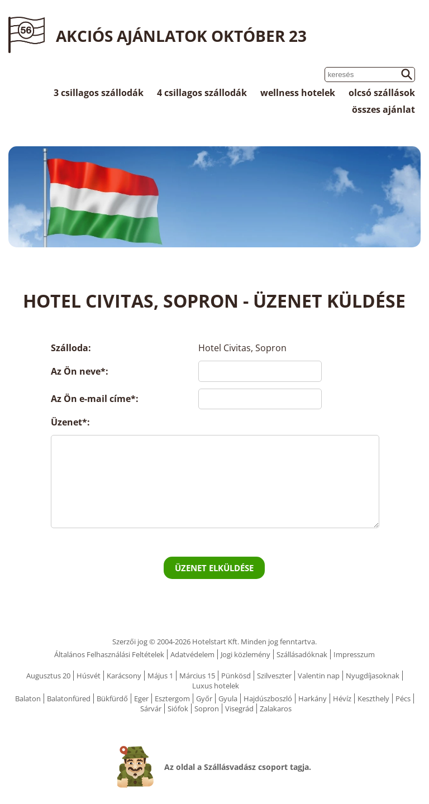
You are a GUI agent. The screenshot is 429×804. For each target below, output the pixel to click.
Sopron (206, 709)
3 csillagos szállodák (99, 93)
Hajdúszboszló (268, 698)
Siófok (178, 709)
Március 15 (197, 676)
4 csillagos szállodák (202, 93)
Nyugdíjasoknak (372, 676)
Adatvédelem (192, 654)
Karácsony (124, 676)
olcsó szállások (382, 93)
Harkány (312, 698)
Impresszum (354, 654)
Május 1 (160, 676)
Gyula (227, 698)
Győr (204, 698)
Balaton (28, 698)
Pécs (403, 698)
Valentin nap (319, 676)
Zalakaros (276, 709)
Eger (141, 698)
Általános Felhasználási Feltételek (109, 654)
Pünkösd (236, 676)
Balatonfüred (68, 698)
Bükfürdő (112, 698)
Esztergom (172, 698)
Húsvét (89, 676)
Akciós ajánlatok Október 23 (181, 35)
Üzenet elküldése (214, 567)
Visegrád (239, 709)
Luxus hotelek (215, 686)
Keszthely (373, 698)
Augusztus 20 (48, 676)
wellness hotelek (297, 93)
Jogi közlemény (245, 654)
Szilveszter (274, 676)
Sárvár (150, 709)
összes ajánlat (383, 109)
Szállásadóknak (302, 654)
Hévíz (342, 698)
